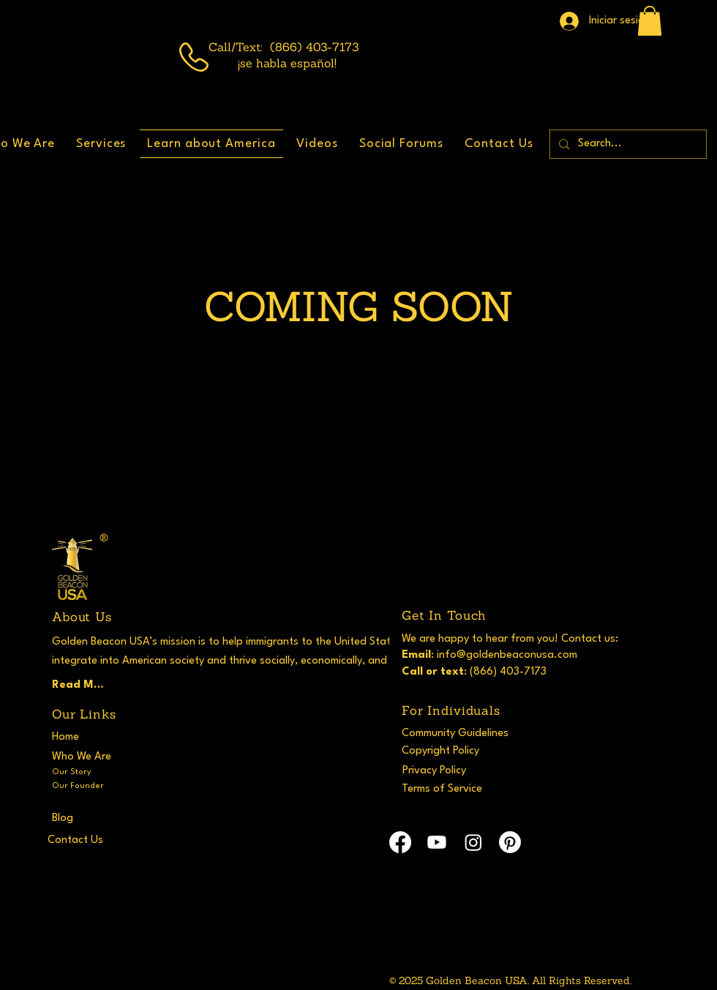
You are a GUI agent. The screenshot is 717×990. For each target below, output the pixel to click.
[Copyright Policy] (455, 750)
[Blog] (105, 818)
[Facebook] (400, 842)
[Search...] (626, 144)
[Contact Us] (101, 840)
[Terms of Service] (455, 788)
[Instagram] (473, 842)
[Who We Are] (85, 756)
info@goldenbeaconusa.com (507, 655)
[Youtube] (437, 842)
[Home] (80, 736)
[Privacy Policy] (449, 770)
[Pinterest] (510, 842)
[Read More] (80, 685)
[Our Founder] (85, 785)
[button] (649, 21)
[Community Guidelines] (462, 733)
